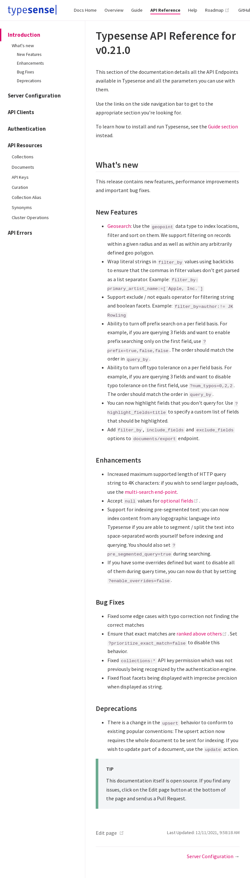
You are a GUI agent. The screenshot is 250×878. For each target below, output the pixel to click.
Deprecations (29, 81)
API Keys (20, 177)
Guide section (223, 126)
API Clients (21, 112)
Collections (23, 157)
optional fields (179, 500)
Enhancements (30, 63)
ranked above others (202, 633)
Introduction (24, 35)
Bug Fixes (25, 72)
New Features (29, 54)
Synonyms (22, 207)
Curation (20, 187)
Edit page (106, 833)
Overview (113, 10)
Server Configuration (34, 95)
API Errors (20, 232)
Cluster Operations (30, 217)
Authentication (27, 128)
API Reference (165, 10)
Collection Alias (26, 197)
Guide (137, 10)
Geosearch (119, 226)
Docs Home (85, 10)
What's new (23, 45)
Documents (23, 167)
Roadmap (217, 10)
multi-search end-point (151, 492)
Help (192, 10)
